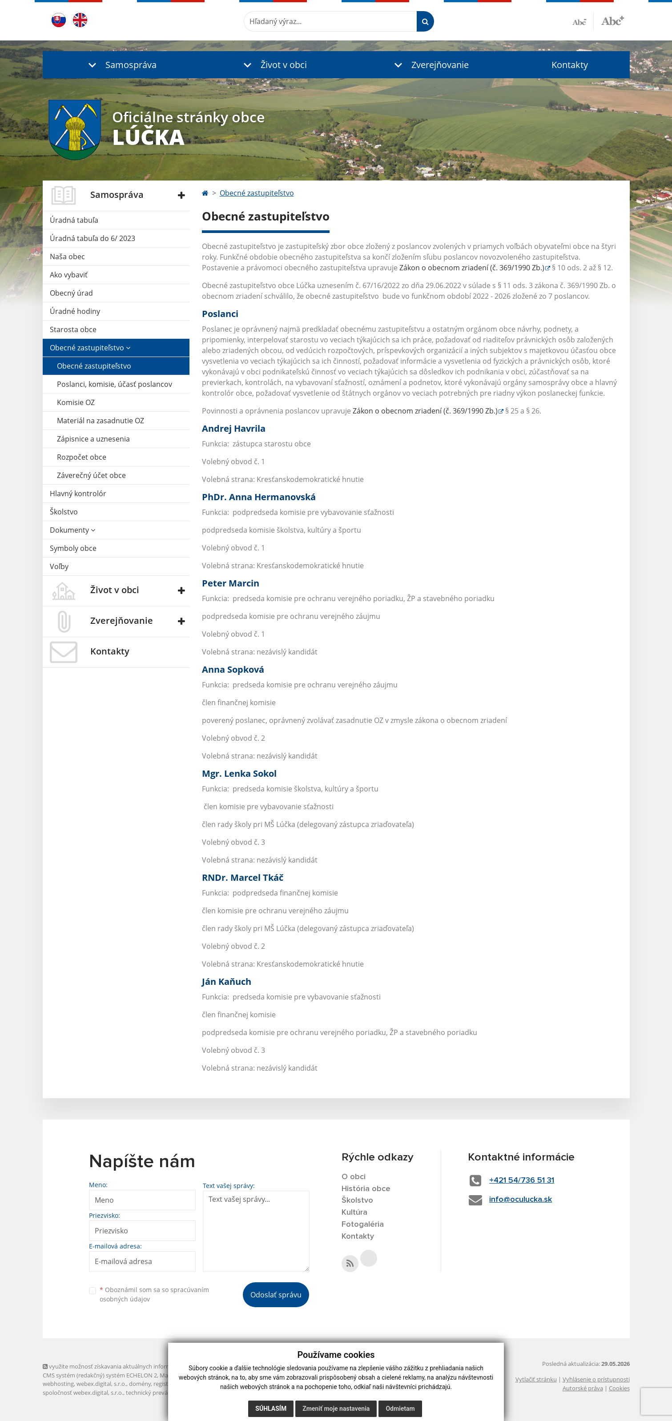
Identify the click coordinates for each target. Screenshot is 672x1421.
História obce (366, 1189)
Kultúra (354, 1212)
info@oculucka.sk (520, 1200)
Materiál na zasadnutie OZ (100, 420)
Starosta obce (73, 329)
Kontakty (569, 65)
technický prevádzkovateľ (159, 1393)
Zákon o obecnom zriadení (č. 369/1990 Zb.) (471, 268)
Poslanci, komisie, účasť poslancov (114, 384)
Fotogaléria (363, 1224)
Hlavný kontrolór (78, 493)
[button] (120, 64)
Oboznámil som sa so (154, 1294)
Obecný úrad (71, 293)
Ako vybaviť (69, 275)
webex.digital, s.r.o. (101, 1384)
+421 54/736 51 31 (521, 1180)
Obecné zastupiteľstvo (90, 348)
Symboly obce (73, 548)
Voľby (59, 566)
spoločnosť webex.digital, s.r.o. (83, 1393)
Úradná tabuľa (74, 220)
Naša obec (67, 256)
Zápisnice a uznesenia (93, 439)
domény (140, 1384)
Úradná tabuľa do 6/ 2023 (92, 238)
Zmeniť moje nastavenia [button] (336, 1408)
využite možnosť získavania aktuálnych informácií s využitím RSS (131, 1366)
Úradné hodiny (75, 311)
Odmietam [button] (400, 1408)
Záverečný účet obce (91, 475)
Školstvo (64, 512)
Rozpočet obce (81, 457)
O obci (354, 1177)
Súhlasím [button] (270, 1408)
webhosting (58, 1384)
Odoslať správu (276, 1295)
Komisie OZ (76, 402)
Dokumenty (72, 530)
